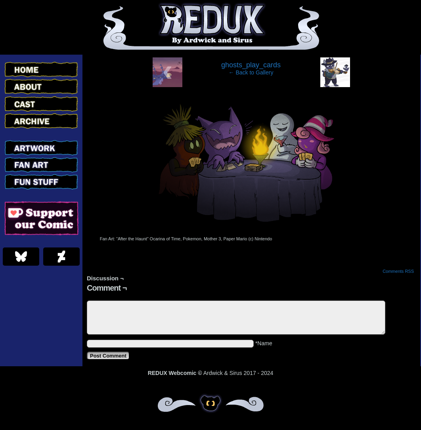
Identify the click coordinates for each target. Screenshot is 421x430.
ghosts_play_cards (251, 65)
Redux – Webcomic (211, 27)
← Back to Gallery (251, 72)
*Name (263, 343)
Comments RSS (398, 271)
